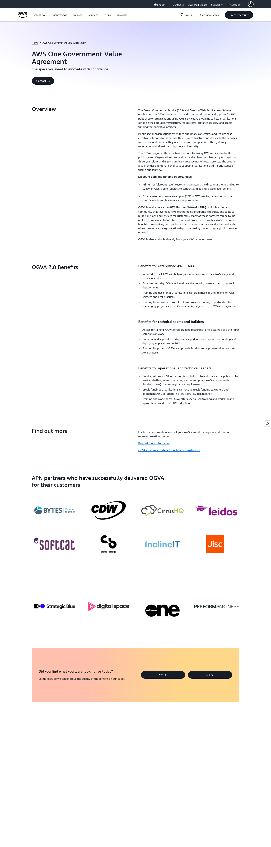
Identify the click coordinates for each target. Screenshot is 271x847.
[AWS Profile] (251, 4)
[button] (60, 15)
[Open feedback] (267, 423)
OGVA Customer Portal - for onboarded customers (169, 412)
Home (35, 42)
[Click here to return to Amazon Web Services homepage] (22, 16)
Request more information (154, 405)
